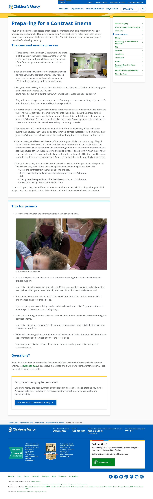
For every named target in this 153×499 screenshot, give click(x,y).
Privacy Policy (45, 484)
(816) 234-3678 (30, 365)
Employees (45, 476)
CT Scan (129, 38)
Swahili (27, 488)
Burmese (97, 486)
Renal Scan (129, 54)
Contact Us (35, 476)
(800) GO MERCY (95, 431)
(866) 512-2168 (78, 431)
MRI (129, 47)
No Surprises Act (72, 484)
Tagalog (91, 486)
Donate (89, 2)
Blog (19, 476)
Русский (136, 486)
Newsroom (62, 476)
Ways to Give (112, 8)
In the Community (95, 8)
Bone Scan (129, 31)
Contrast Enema (129, 34)
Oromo (115, 486)
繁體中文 (48, 486)
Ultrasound (129, 58)
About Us (11, 476)
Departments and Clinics (26, 422)
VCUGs (129, 61)
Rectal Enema (30, 491)
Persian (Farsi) (103, 486)
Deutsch (68, 486)
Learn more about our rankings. (66, 455)
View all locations (35, 481)
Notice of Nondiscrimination (32, 486)
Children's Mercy (13, 422)
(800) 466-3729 (92, 433)
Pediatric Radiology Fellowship (129, 70)
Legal (54, 476)
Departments (77, 8)
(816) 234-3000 (59, 431)
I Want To (129, 8)
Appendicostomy (21, 491)
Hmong (141, 486)
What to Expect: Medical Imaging (129, 27)
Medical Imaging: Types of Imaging (55, 422)
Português (120, 486)
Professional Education (135, 2)
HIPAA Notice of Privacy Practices (58, 484)
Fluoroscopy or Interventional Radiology (129, 42)
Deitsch (110, 486)
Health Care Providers (117, 2)
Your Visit (63, 8)
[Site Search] (143, 8)
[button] (35, 402)
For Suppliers (73, 476)
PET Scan (129, 50)
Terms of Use (37, 484)
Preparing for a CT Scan (40, 491)
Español (63, 2)
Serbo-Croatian (61, 486)
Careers (26, 476)
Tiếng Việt (53, 486)
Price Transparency (82, 484)
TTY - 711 (129, 431)
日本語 (131, 486)
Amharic (126, 486)
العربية (86, 486)
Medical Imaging (129, 23)
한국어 (72, 486)
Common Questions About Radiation (129, 66)
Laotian (82, 486)
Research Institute (101, 2)
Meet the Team (129, 74)
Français (77, 486)
